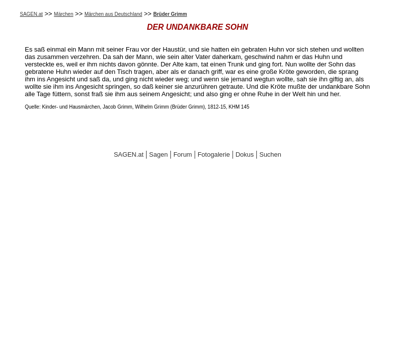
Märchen (64, 14)
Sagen (158, 154)
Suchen (270, 154)
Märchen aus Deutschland (113, 14)
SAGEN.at (31, 14)
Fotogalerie (214, 154)
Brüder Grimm (170, 14)
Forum (182, 154)
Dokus (245, 154)
